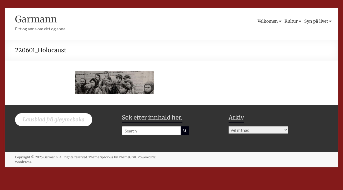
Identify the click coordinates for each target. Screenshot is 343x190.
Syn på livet (316, 21)
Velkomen (268, 21)
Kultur (291, 21)
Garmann (36, 19)
